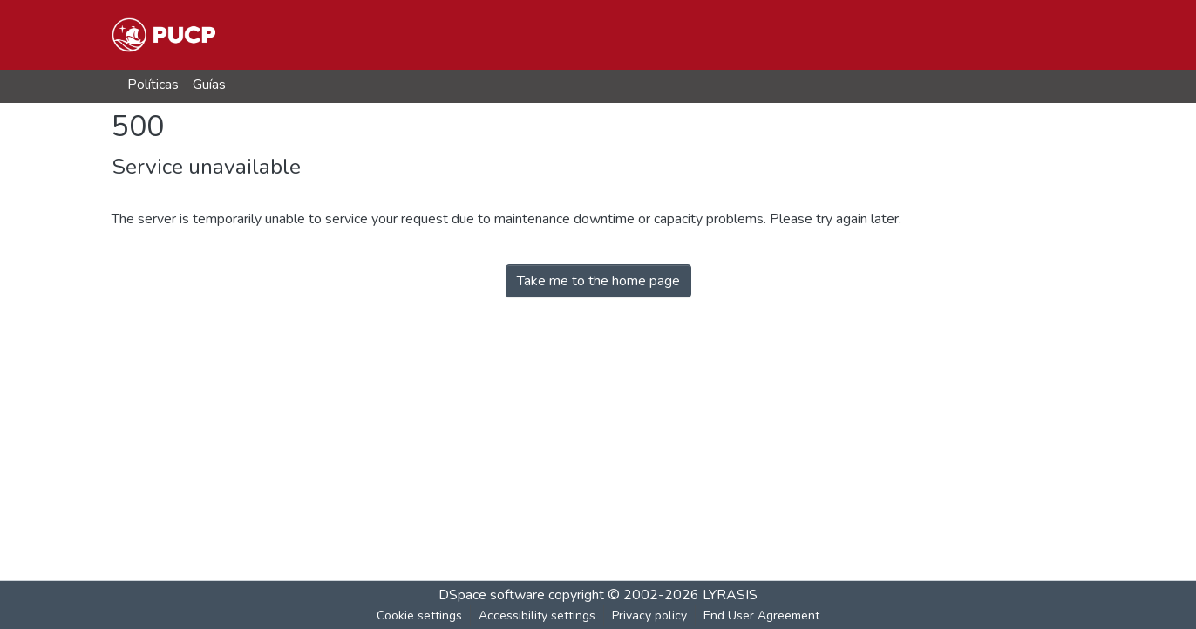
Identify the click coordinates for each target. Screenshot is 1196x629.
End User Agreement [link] (761, 615)
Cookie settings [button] (419, 615)
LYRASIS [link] (730, 595)
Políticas (153, 84)
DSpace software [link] (491, 595)
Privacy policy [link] (649, 615)
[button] (163, 34)
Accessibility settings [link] (537, 615)
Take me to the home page (598, 281)
